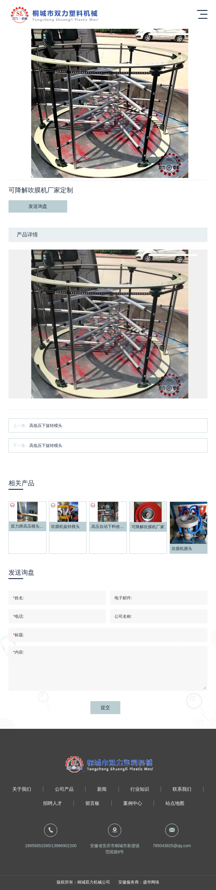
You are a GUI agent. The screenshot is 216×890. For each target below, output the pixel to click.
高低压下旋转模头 (45, 425)
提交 (105, 707)
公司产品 (64, 789)
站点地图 (175, 803)
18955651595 (37, 845)
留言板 (92, 803)
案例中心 (132, 803)
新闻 (102, 789)
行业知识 (139, 789)
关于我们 (21, 789)
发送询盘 (37, 206)
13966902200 (64, 845)
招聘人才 (52, 803)
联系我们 (182, 789)
